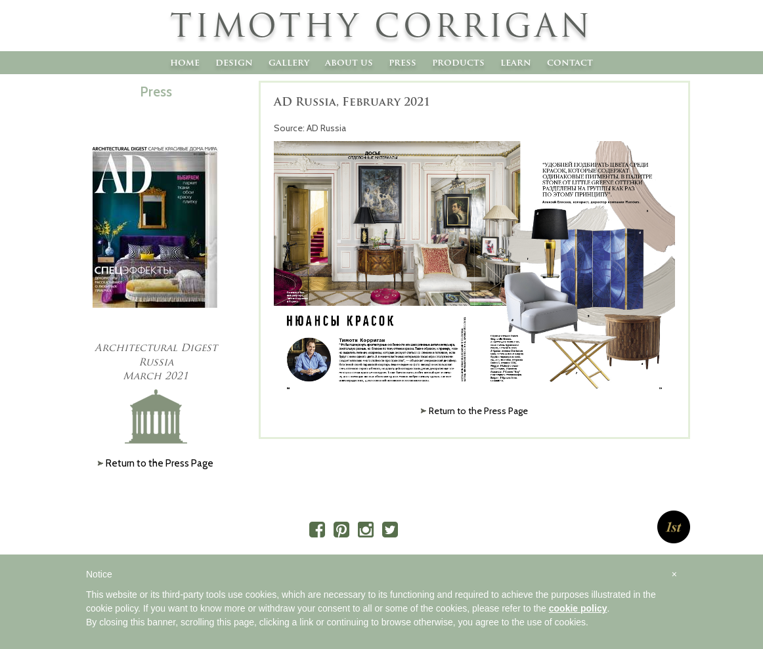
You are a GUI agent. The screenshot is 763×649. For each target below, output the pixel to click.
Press (402, 62)
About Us (349, 62)
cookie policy (578, 608)
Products (458, 62)
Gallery (289, 62)
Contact (570, 62)
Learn (515, 62)
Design (234, 62)
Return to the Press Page (478, 411)
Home (185, 62)
